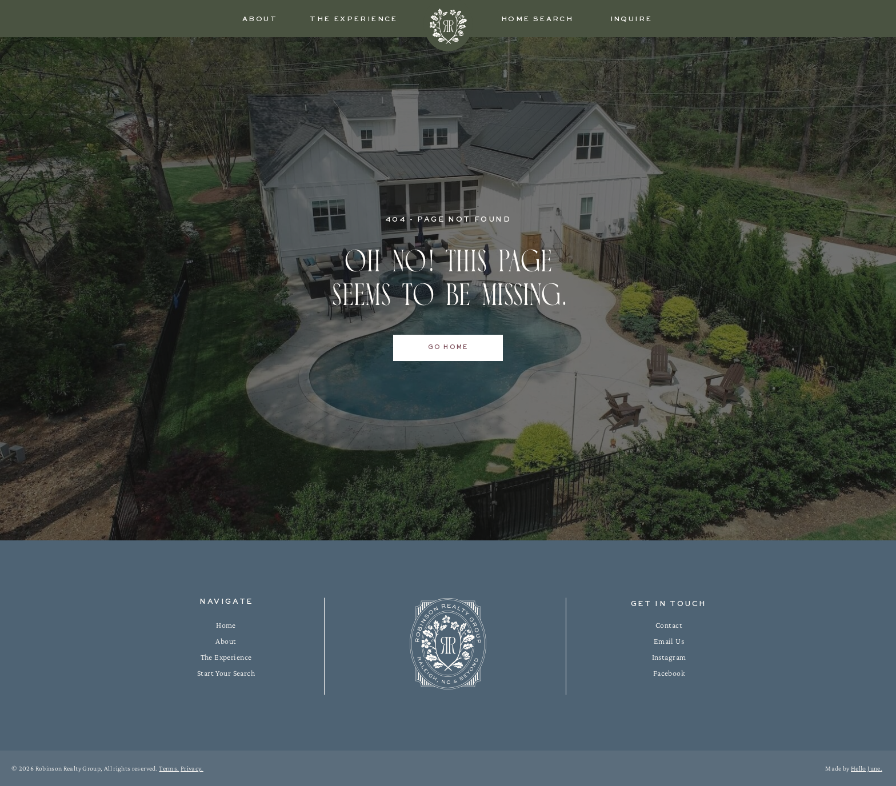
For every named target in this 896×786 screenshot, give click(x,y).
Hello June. (866, 768)
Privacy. (192, 768)
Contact (668, 624)
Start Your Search (226, 672)
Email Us (669, 640)
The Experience (226, 656)
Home (226, 624)
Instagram (669, 656)
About (225, 640)
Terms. (169, 768)
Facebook (669, 672)
